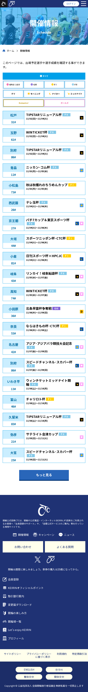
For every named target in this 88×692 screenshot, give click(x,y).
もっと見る (44, 474)
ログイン (71, 3)
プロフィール (16, 638)
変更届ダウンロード (20, 604)
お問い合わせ (22, 547)
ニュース (69, 535)
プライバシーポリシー (39, 654)
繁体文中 (29, 677)
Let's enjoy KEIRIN (19, 630)
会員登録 (13, 579)
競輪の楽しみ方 (17, 613)
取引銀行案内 (16, 596)
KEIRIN (51, 559)
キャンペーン (46, 535)
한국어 (59, 669)
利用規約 (62, 654)
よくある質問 (65, 547)
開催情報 (23, 535)
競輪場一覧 (14, 621)
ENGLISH (29, 669)
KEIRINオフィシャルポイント (26, 588)
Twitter (37, 559)
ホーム (10, 50)
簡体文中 (59, 677)
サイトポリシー (12, 654)
